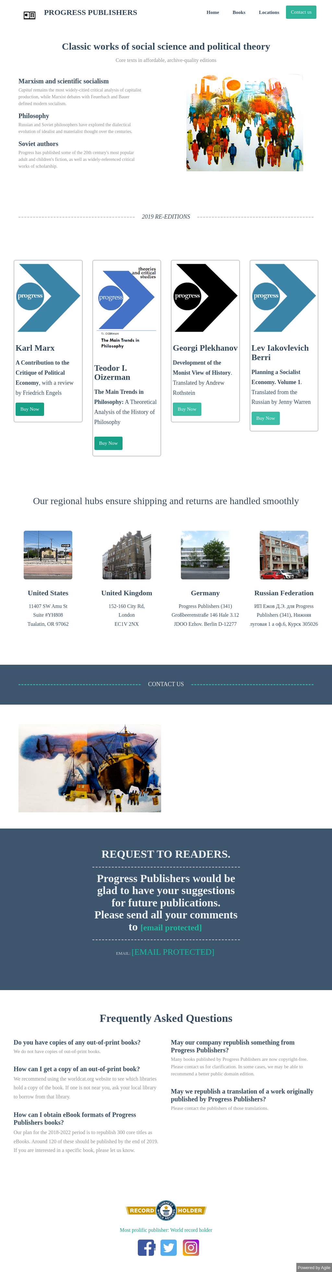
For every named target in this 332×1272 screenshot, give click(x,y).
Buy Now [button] (29, 409)
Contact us (301, 12)
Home (213, 12)
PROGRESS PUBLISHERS (75, 15)
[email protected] (171, 927)
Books (239, 12)
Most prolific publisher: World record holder (166, 1230)
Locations (269, 12)
